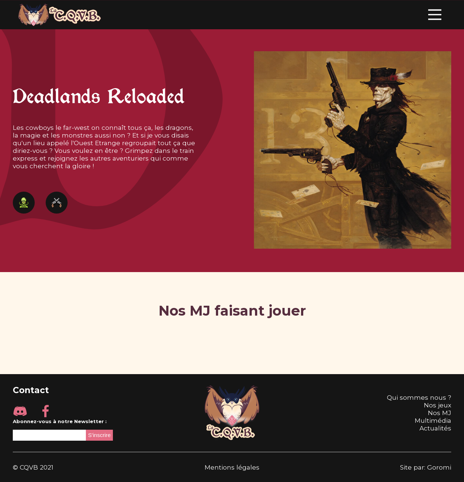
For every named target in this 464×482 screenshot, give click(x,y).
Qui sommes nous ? (419, 397)
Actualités (435, 428)
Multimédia (433, 420)
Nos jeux (437, 405)
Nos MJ (439, 413)
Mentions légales (232, 467)
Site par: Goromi (425, 467)
